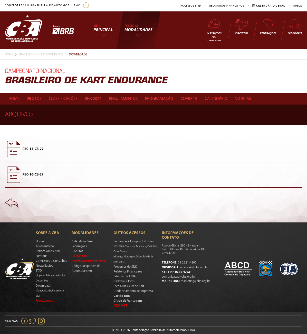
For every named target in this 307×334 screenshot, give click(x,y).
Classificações (63, 99)
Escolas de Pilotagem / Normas (134, 241)
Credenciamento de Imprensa (133, 291)
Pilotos (34, 99)
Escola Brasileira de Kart (129, 286)
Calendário (216, 99)
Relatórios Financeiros (226, 6)
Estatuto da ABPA (125, 276)
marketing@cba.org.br (195, 281)
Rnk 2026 (93, 99)
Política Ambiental (48, 251)
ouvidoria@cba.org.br (194, 267)
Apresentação (45, 246)
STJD (50, 275)
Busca (297, 6)
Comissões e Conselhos (51, 261)
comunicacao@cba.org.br (178, 276)
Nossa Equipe (44, 265)
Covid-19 (189, 99)
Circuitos (241, 26)
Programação (159, 99)
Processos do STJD (125, 266)
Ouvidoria (295, 26)
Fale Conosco (44, 300)
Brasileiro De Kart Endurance (41, 54)
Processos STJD (190, 6)
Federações (268, 26)
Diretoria (41, 256)
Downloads (50, 290)
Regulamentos (123, 99)
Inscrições (214, 30)
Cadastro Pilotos (124, 281)
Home (9, 54)
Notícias (243, 99)
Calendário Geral (82, 241)
